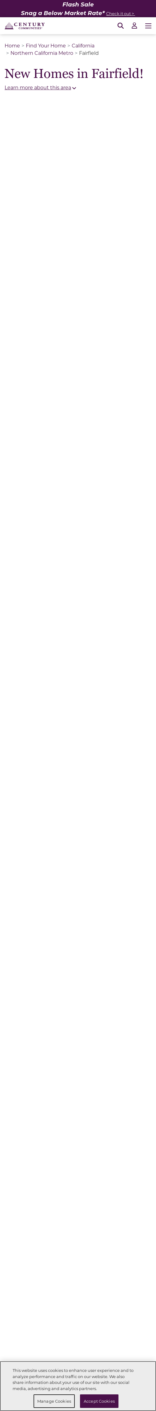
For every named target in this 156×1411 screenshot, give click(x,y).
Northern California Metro (41, 53)
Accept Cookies (99, 1401)
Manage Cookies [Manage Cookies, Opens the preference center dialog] (54, 1401)
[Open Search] (121, 26)
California (83, 45)
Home (12, 45)
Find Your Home (46, 45)
